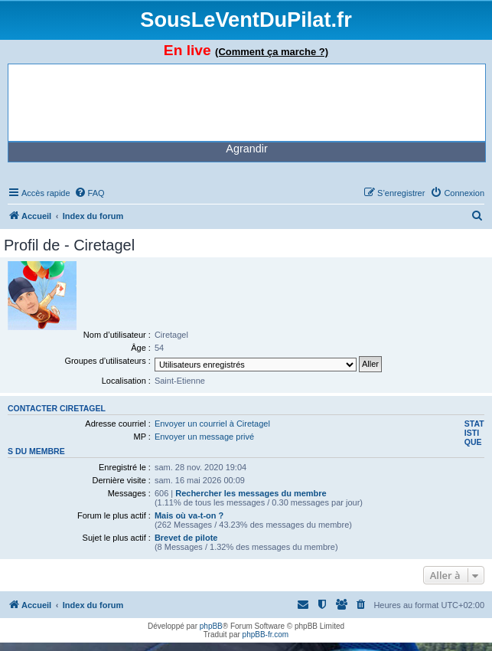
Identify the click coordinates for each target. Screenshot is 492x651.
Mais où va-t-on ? (189, 515)
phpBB (211, 626)
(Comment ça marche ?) (271, 51)
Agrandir (246, 148)
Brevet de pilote (186, 537)
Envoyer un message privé (204, 436)
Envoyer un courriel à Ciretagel (212, 423)
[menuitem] (89, 193)
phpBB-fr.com (266, 634)
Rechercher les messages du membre (251, 493)
